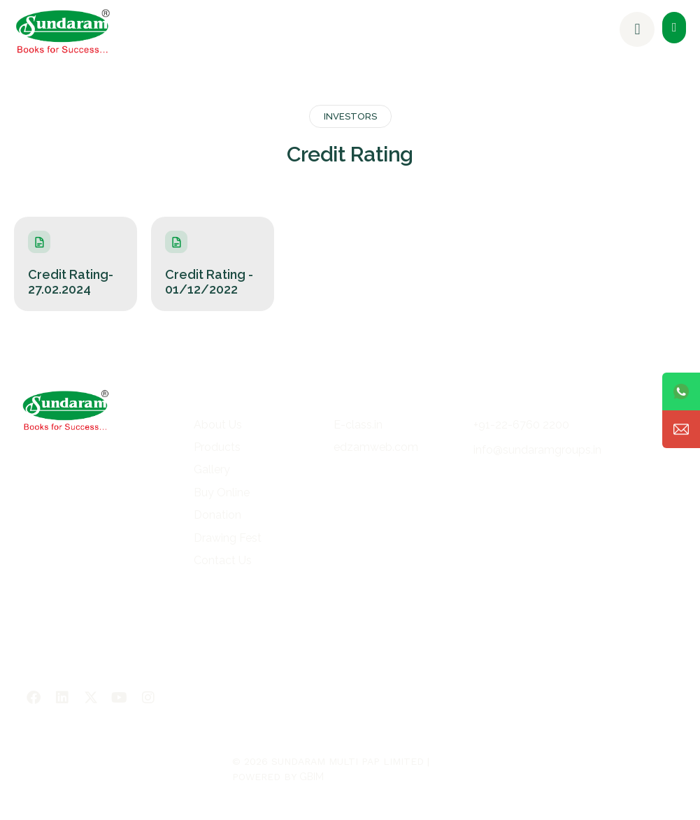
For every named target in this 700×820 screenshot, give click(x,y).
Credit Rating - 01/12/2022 (209, 282)
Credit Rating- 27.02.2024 (70, 282)
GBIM (311, 776)
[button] (674, 27)
